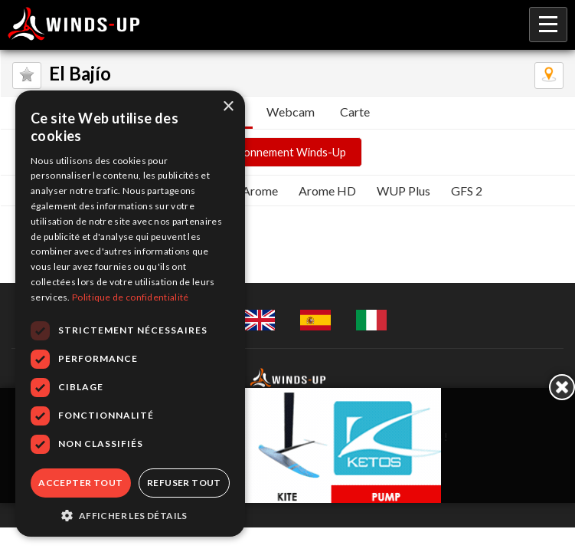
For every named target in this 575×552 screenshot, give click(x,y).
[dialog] (130, 313)
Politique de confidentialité (130, 297)
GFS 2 (466, 190)
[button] (130, 514)
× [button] (228, 107)
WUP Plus (403, 190)
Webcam (290, 111)
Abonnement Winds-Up (288, 152)
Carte (355, 111)
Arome (260, 190)
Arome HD (327, 190)
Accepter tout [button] (80, 482)
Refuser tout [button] (184, 482)
